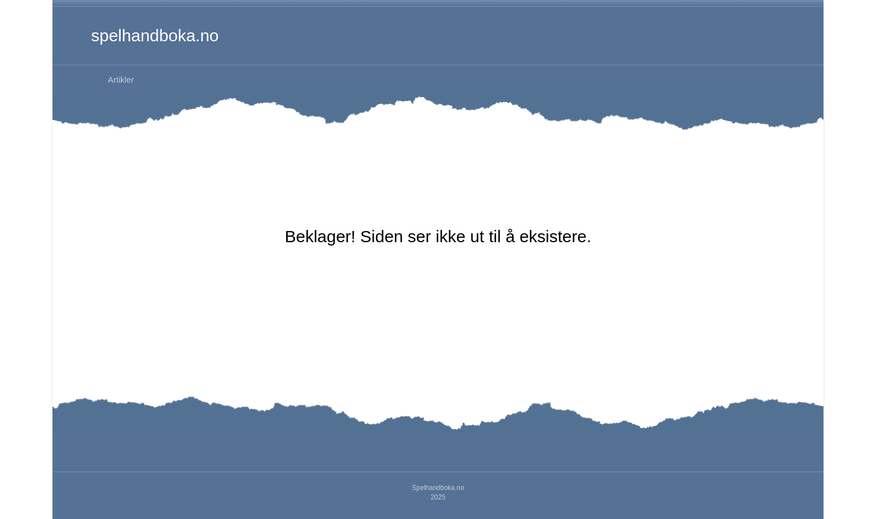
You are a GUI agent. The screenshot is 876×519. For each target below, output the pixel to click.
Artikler (121, 79)
